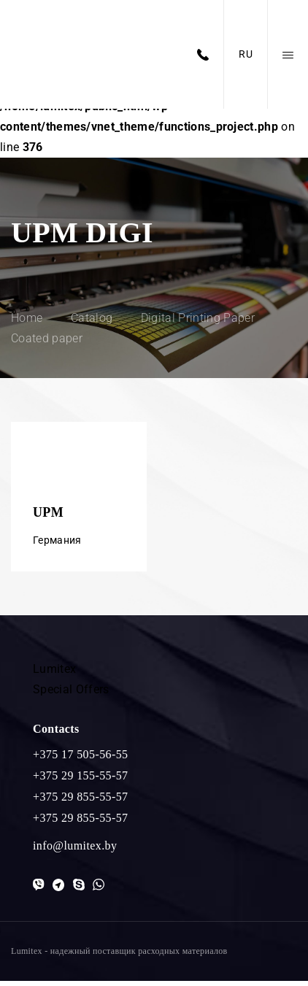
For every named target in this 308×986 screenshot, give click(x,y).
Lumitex (54, 674)
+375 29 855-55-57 (80, 802)
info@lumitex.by (75, 850)
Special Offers (71, 694)
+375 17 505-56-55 (80, 759)
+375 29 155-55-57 (80, 780)
